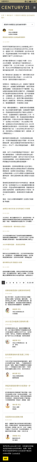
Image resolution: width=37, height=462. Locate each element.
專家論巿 (10, 15)
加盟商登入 (5, 1)
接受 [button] (5, 458)
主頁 (2, 15)
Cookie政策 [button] (16, 453)
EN (33, 1)
